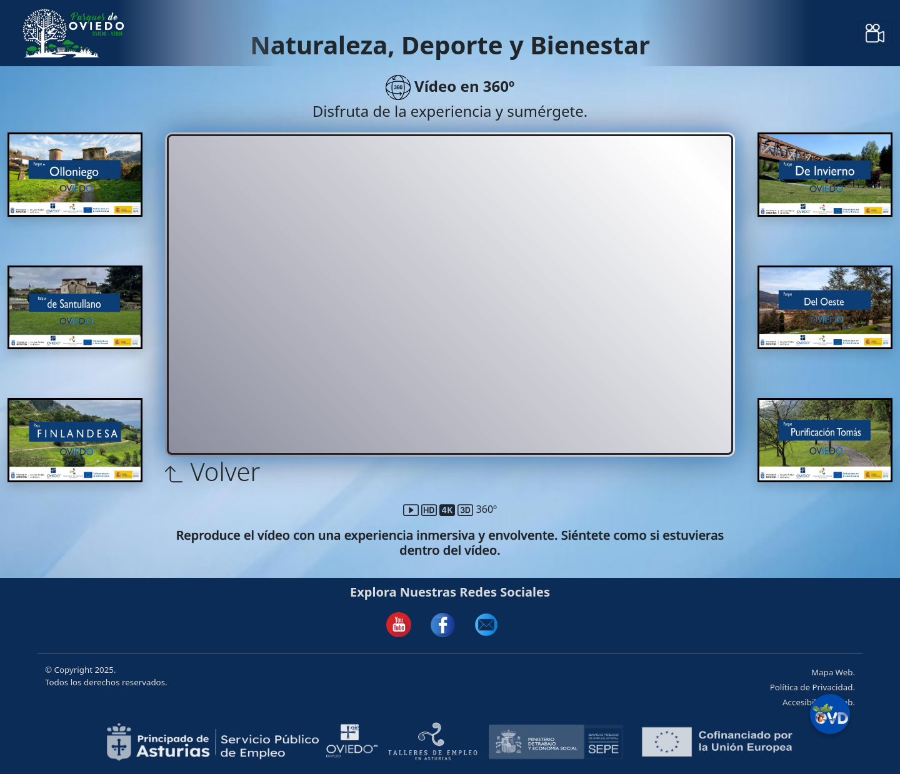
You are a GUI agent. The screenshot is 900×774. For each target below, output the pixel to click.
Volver (212, 471)
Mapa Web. (833, 672)
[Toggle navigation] (875, 33)
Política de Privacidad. (812, 687)
